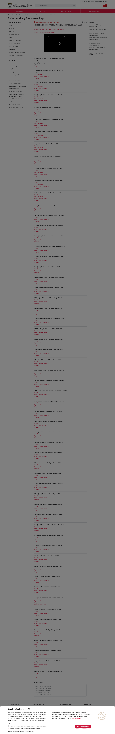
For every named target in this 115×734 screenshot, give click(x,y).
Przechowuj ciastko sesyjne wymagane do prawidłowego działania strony (27, 726)
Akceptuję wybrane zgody (83, 726)
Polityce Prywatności (76, 718)
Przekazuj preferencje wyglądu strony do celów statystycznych (24, 728)
